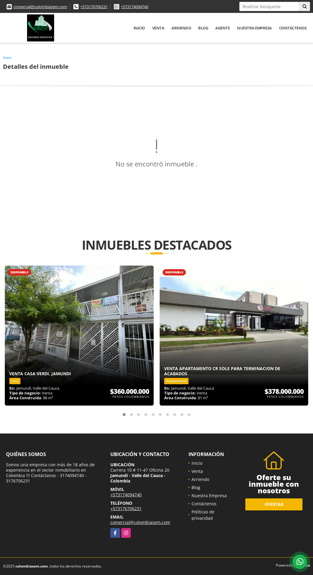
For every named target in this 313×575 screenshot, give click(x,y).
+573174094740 (134, 6)
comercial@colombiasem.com (40, 6)
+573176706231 (94, 6)
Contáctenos (293, 28)
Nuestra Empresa (254, 28)
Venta (158, 28)
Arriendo (181, 28)
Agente (222, 28)
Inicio (139, 28)
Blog (203, 28)
